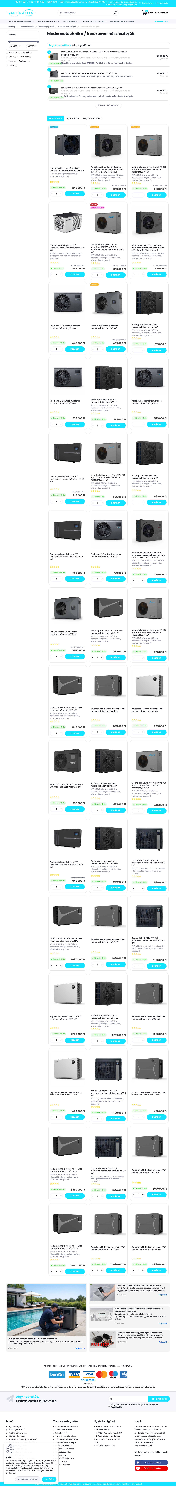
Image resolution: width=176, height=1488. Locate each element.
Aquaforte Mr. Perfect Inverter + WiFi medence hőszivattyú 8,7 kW (108, 710)
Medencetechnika (27, 27)
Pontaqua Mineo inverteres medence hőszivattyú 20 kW (104, 863)
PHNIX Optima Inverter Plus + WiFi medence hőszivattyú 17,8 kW (66, 941)
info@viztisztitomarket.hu (108, 1437)
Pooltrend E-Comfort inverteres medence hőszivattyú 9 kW (65, 402)
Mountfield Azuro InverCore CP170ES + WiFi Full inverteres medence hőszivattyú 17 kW (149, 633)
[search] (115, 13)
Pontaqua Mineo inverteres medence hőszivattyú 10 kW (104, 401)
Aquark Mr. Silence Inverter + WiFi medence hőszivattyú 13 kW (66, 1019)
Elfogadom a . (134, 1407)
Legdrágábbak (72, 118)
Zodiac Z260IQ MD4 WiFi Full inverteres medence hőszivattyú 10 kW (148, 864)
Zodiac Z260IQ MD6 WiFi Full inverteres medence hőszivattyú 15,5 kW (108, 1094)
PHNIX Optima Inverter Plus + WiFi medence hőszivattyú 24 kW (66, 1171)
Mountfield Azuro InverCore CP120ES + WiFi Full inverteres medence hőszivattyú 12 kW (108, 478)
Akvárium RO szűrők (47, 21)
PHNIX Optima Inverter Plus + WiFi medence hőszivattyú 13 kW (66, 709)
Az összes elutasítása (28, 1479)
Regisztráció (163, 3)
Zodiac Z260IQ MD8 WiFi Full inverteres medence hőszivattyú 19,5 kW (108, 1172)
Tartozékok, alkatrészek (92, 21)
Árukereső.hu (88, 1385)
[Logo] (21, 13)
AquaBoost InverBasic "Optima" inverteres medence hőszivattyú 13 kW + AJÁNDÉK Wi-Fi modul (148, 555)
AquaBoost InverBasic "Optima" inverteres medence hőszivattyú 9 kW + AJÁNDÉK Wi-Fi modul (148, 248)
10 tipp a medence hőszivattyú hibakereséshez (32, 1340)
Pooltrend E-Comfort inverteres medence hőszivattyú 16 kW (106, 556)
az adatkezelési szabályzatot (134, 1406)
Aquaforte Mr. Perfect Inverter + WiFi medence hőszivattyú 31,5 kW (108, 1249)
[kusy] (56, 194)
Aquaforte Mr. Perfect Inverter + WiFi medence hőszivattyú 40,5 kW (149, 1249)
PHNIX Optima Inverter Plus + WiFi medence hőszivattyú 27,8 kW (66, 1248)
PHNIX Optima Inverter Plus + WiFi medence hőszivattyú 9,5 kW (107, 632)
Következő (160, 21)
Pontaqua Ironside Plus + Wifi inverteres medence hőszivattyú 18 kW (66, 865)
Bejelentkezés (147, 3)
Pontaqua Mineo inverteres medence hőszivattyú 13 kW (145, 477)
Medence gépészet (46, 27)
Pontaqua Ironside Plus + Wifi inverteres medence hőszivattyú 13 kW (66, 557)
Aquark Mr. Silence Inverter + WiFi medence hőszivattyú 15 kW (66, 1095)
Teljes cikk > (80, 1350)
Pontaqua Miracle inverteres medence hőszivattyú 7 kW (104, 327)
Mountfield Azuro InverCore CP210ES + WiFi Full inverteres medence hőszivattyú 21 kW (149, 786)
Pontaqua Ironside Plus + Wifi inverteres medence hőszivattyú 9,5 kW (67, 479)
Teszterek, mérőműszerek (122, 21)
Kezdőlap (11, 27)
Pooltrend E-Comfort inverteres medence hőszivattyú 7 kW (65, 327)
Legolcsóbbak (55, 118)
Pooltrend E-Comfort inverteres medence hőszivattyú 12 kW (147, 402)
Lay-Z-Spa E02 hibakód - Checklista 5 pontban (139, 1287)
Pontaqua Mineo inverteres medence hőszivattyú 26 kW (104, 1018)
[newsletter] (159, 1400)
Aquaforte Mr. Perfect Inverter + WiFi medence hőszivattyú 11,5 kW (108, 942)
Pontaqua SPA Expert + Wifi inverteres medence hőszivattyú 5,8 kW (67, 248)
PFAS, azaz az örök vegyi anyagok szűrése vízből (140, 1334)
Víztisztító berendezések (19, 21)
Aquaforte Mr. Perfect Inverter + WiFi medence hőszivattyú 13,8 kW (149, 1019)
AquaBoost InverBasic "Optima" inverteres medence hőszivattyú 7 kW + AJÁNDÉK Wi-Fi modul (107, 169)
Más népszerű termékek (108, 105)
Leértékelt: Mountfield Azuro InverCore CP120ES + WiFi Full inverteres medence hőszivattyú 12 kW (107, 248)
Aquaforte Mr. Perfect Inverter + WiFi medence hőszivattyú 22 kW (149, 1172)
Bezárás (49, 1479)
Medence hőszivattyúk (67, 27)
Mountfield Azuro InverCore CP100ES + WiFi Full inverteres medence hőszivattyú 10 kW (149, 169)
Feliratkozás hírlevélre (36, 1402)
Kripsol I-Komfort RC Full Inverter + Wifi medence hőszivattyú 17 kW (66, 786)
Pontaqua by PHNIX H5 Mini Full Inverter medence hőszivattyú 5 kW (67, 169)
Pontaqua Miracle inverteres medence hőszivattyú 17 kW (63, 633)
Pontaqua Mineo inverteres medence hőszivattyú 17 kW (104, 785)
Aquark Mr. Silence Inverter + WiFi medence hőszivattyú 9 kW (147, 710)
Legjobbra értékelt (91, 118)
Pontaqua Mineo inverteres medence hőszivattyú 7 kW (145, 326)
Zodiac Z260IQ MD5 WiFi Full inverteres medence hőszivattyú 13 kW (148, 941)
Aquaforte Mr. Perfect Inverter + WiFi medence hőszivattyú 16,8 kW (149, 1095)
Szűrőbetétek (69, 21)
